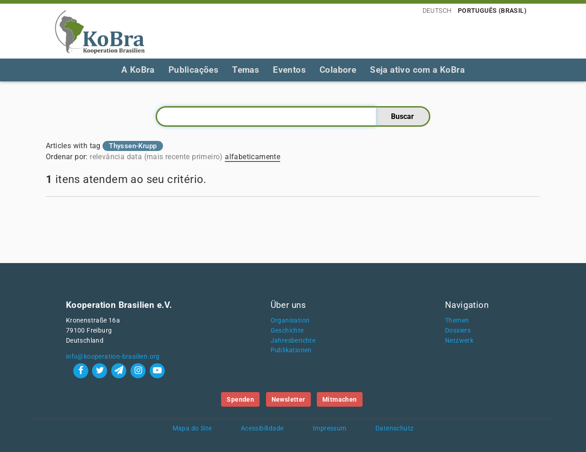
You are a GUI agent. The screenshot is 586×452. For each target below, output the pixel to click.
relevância (107, 156)
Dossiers (458, 330)
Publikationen (291, 350)
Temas (245, 70)
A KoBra (138, 70)
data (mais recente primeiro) (175, 156)
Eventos (289, 70)
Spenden (240, 399)
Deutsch (437, 10)
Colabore (338, 70)
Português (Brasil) (492, 10)
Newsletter (288, 399)
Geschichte (287, 330)
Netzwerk (459, 340)
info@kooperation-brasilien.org (113, 357)
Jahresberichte (293, 340)
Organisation (290, 320)
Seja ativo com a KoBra (417, 70)
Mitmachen (339, 399)
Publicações (193, 70)
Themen (457, 320)
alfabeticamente (252, 156)
